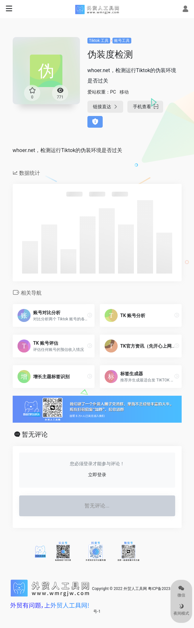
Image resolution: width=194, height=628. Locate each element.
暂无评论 (35, 434)
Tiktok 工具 (99, 40)
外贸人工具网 (135, 588)
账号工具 (122, 40)
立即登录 (97, 474)
